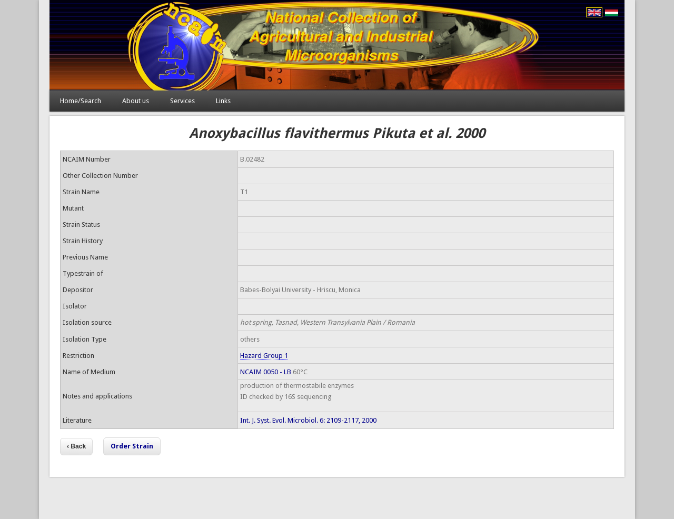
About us (135, 101)
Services (182, 101)
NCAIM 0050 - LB (265, 372)
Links (223, 101)
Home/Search (80, 101)
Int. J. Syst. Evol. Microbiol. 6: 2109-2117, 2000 (308, 420)
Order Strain (132, 446)
